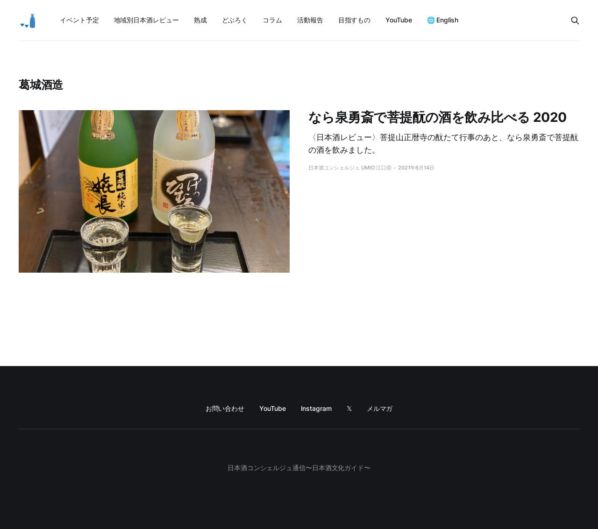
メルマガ (380, 408)
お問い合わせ (225, 408)
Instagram (316, 408)
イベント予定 (79, 20)
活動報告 (310, 20)
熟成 (200, 20)
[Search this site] (575, 21)
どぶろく (235, 20)
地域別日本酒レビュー (146, 20)
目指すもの (354, 20)
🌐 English (442, 20)
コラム (272, 20)
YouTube (398, 20)
